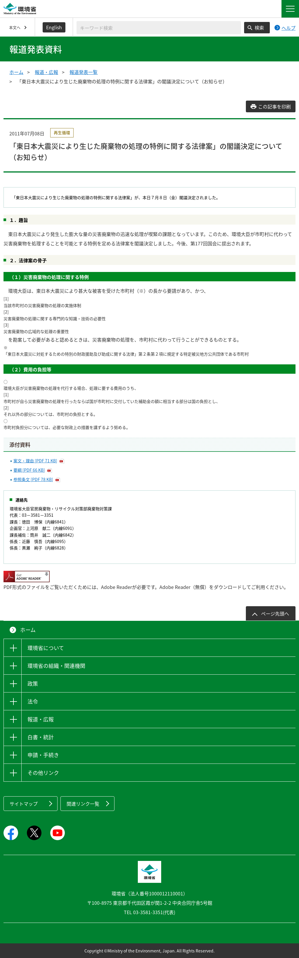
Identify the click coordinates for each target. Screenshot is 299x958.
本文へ (14, 27)
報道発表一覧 (83, 71)
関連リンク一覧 (83, 803)
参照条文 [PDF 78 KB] (33, 479)
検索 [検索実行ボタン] (259, 27)
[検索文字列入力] (159, 27)
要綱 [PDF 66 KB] (29, 470)
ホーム (16, 71)
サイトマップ (24, 803)
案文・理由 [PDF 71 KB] (35, 461)
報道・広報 (46, 71)
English (54, 27)
